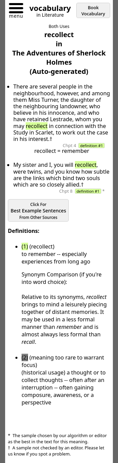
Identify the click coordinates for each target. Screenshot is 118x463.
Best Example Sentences (38, 211)
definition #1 (91, 145)
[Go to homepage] (47, 9)
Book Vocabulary (93, 10)
